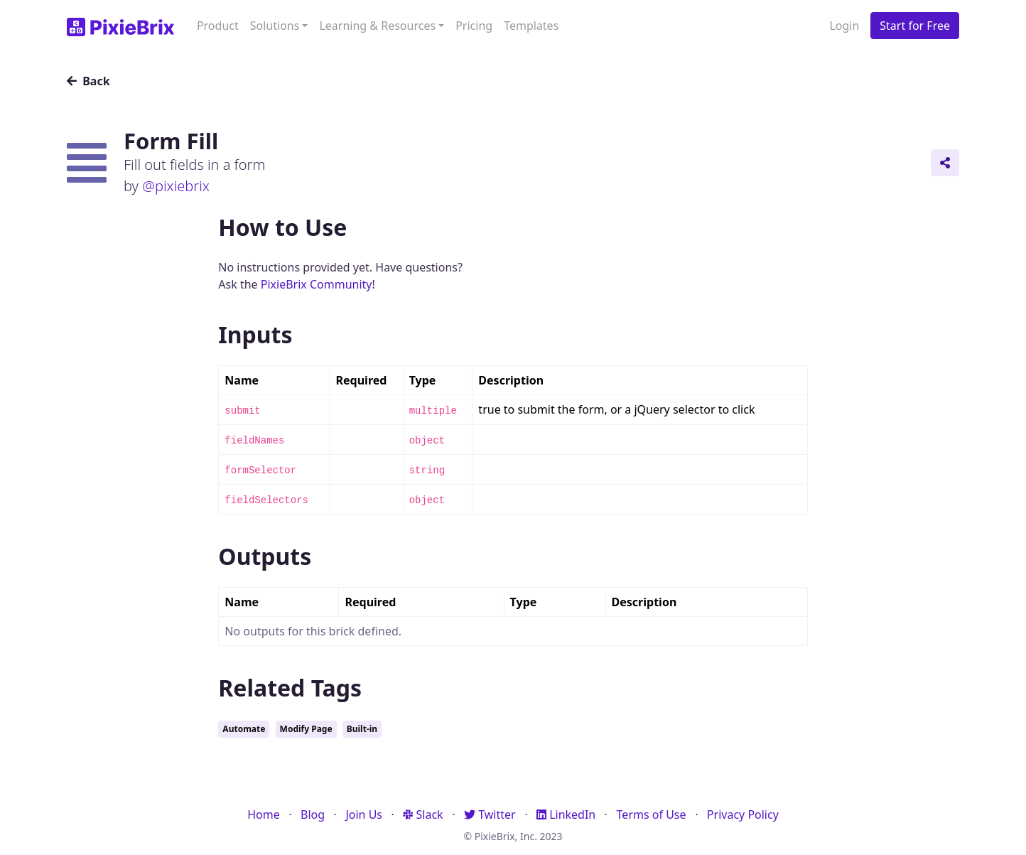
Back (88, 81)
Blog (313, 814)
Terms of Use (651, 814)
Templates (531, 25)
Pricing (473, 25)
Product (218, 25)
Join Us (363, 814)
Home (263, 814)
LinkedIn (565, 814)
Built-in (362, 729)
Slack (423, 814)
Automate (243, 729)
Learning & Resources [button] (377, 25)
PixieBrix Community (316, 284)
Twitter (490, 814)
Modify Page (306, 729)
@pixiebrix (176, 185)
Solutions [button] (275, 25)
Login (844, 25)
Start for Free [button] (915, 25)
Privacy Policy (743, 814)
